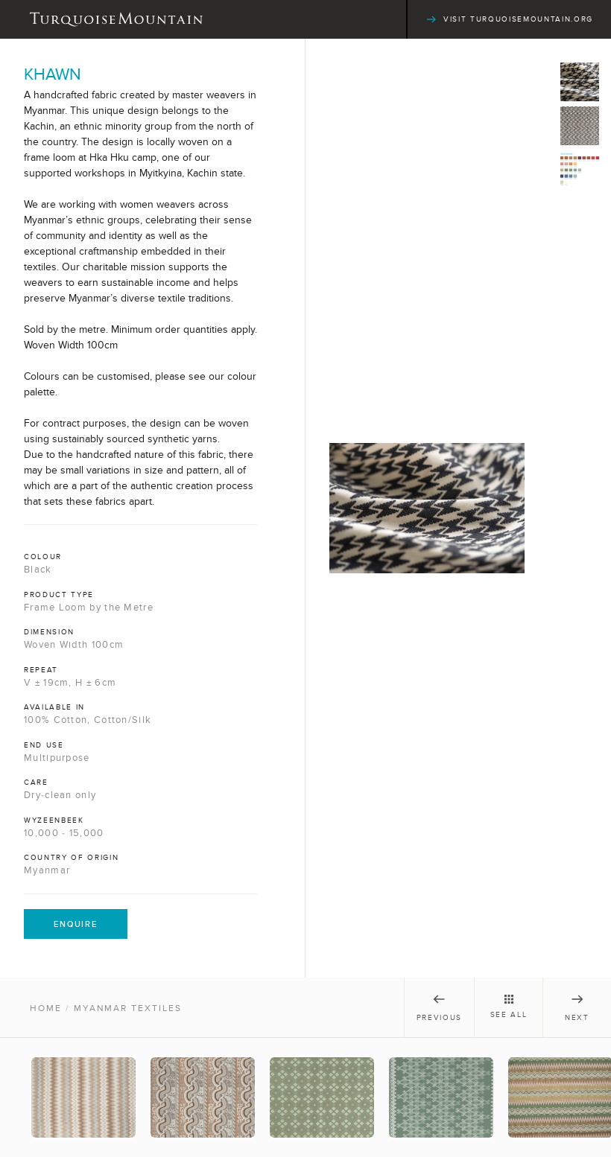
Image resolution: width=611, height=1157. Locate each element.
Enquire (76, 923)
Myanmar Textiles (128, 1008)
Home (46, 1008)
